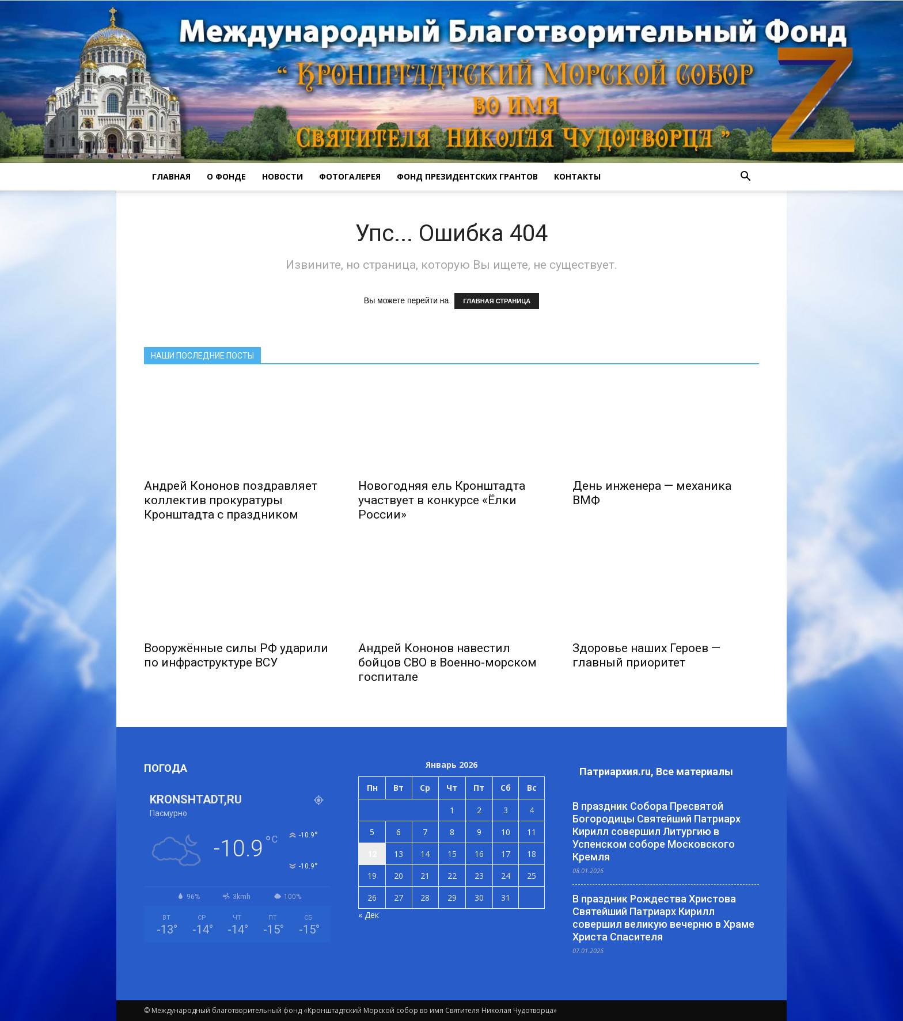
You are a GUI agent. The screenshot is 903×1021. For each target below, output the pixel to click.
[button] (745, 177)
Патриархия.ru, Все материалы (656, 771)
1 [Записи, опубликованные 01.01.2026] (452, 810)
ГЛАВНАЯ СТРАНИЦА (496, 301)
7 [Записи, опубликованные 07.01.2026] (425, 831)
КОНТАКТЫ (577, 176)
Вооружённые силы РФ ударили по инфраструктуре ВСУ (236, 655)
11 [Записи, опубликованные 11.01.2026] (531, 831)
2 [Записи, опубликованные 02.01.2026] (479, 810)
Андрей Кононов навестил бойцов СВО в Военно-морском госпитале (447, 662)
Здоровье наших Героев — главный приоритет (646, 655)
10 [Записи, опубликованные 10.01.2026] (505, 831)
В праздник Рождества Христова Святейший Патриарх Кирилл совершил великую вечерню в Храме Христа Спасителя (663, 918)
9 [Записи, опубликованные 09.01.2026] (479, 831)
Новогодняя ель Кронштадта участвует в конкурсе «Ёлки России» (441, 500)
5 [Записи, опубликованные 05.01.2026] (372, 831)
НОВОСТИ (282, 176)
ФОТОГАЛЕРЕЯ (350, 176)
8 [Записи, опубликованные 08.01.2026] (452, 831)
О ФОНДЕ (226, 176)
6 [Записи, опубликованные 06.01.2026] (398, 831)
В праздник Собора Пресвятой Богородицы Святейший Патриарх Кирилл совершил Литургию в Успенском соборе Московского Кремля (656, 831)
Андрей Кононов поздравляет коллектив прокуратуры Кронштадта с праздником (230, 500)
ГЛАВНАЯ (171, 176)
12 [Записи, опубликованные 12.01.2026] (372, 853)
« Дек (368, 914)
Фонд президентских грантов (467, 176)
